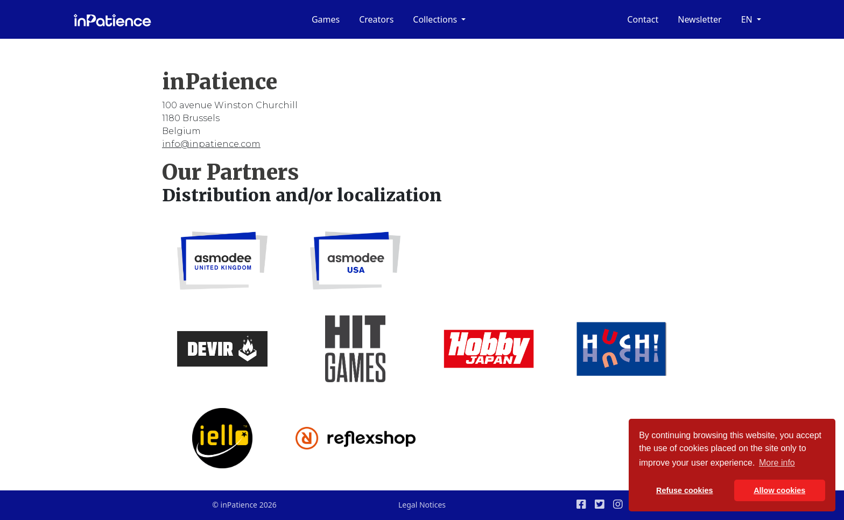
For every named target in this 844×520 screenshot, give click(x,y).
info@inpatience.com (211, 144)
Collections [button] (436, 19)
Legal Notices (422, 505)
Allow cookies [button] (779, 490)
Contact (642, 19)
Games (326, 19)
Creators (376, 19)
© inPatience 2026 (244, 505)
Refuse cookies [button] (684, 490)
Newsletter (699, 19)
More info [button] (777, 462)
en (748, 19)
